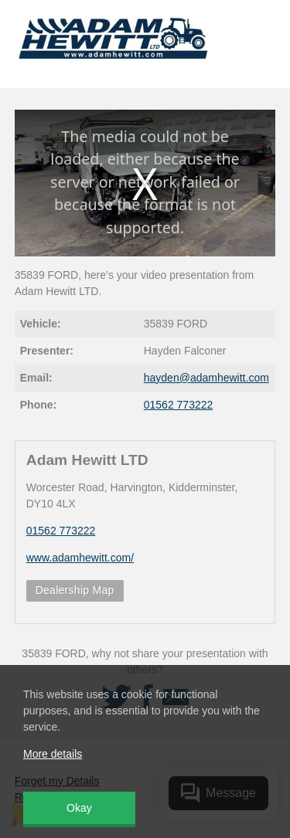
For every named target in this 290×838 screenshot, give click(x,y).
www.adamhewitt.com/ (80, 557)
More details (52, 754)
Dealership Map (75, 590)
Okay (79, 808)
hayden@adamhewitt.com (206, 378)
